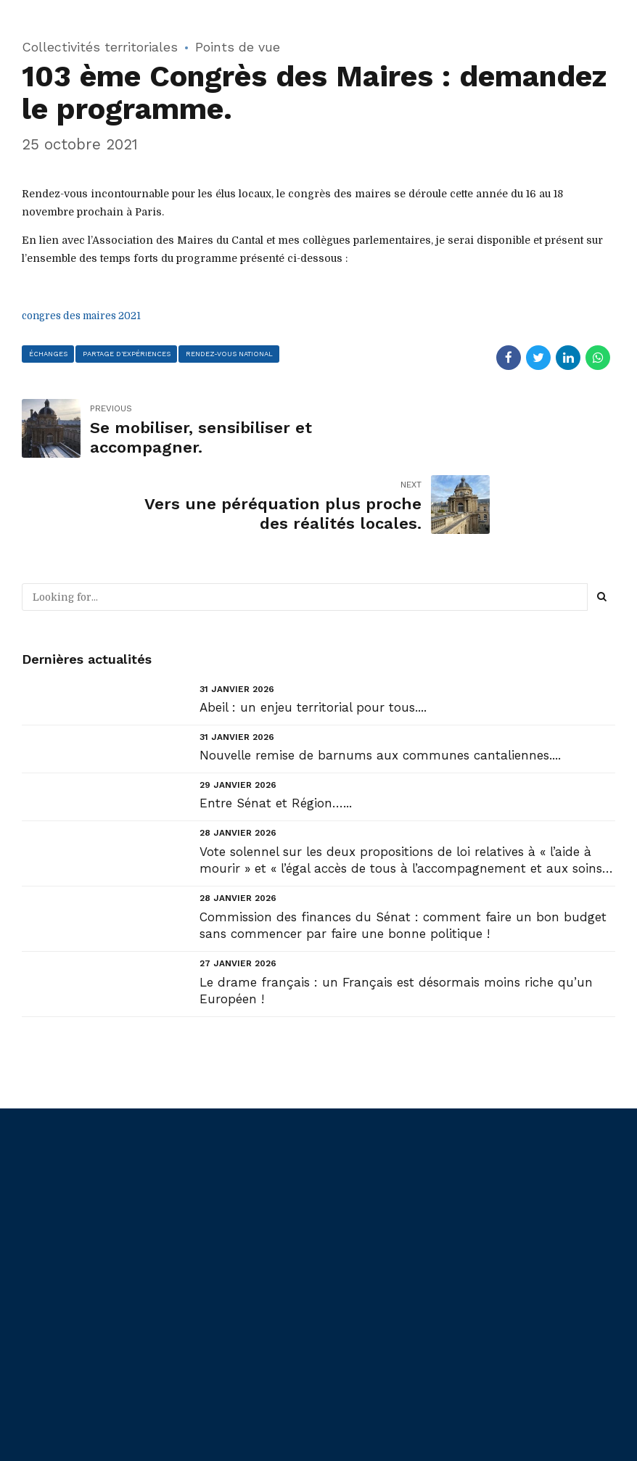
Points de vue (237, 46)
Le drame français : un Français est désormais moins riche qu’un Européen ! (396, 914)
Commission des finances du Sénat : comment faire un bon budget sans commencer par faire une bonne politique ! (403, 849)
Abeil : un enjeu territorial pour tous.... (313, 631)
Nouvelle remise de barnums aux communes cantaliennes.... (380, 679)
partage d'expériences (127, 353)
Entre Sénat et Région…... (276, 727)
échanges (48, 353)
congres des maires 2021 (86, 315)
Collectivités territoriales (100, 46)
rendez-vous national (231, 353)
